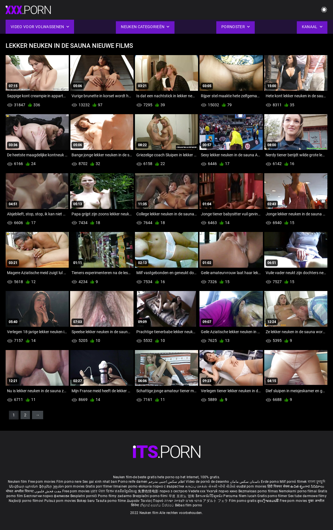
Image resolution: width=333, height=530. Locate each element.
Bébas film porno (188, 505)
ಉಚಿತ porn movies (251, 486)
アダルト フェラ (215, 501)
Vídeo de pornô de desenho (207, 482)
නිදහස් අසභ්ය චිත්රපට (157, 505)
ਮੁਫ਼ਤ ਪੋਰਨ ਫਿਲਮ (103, 491)
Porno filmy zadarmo (115, 496)
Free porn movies (42, 482)
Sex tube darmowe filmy (307, 496)
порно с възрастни (168, 486)
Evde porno (270, 482)
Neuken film (17, 482)
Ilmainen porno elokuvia (133, 486)
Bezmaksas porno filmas (258, 491)
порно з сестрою (174, 491)
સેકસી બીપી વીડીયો (222, 486)
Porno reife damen (132, 482)
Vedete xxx (196, 491)
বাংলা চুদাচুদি (316, 482)
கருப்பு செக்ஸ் (196, 486)
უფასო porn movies (69, 486)
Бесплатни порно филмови (47, 496)
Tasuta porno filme (111, 501)
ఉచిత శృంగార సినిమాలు (307, 486)
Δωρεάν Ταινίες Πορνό (145, 501)
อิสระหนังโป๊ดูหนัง (209, 496)
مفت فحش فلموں (48, 491)
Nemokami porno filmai (298, 491)
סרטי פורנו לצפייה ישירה (183, 501)
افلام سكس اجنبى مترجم (166, 482)
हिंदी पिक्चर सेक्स (278, 486)
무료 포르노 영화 (182, 496)
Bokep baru (86, 501)
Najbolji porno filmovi (26, 501)
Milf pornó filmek (293, 482)
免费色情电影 (148, 491)
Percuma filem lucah (240, 496)
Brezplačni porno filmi (151, 496)
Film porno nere (69, 482)
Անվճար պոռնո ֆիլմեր (31, 486)
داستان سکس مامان (245, 482)
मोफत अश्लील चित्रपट (20, 491)
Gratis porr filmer (100, 486)
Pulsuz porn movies (60, 501)
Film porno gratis (243, 501)
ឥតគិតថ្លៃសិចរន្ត (126, 491)
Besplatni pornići (84, 496)
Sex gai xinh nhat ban (99, 482)
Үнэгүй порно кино (222, 491)
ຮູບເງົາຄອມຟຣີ (268, 501)
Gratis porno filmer (272, 496)
